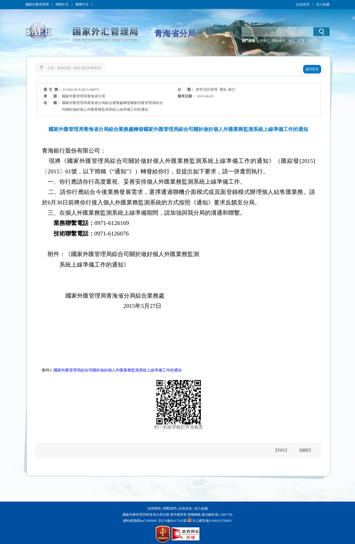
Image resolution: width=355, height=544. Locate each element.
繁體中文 (82, 4)
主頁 (50, 68)
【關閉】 (305, 450)
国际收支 (279, 41)
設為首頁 (303, 4)
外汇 (291, 41)
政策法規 (64, 68)
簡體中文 (62, 4)
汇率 (301, 41)
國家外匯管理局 (37, 4)
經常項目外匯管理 (87, 68)
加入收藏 (322, 4)
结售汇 (265, 41)
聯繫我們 (169, 508)
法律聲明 (154, 508)
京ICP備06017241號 (172, 521)
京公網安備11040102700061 (212, 521)
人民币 (312, 41)
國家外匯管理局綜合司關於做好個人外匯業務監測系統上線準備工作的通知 (118, 370)
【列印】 (281, 450)
